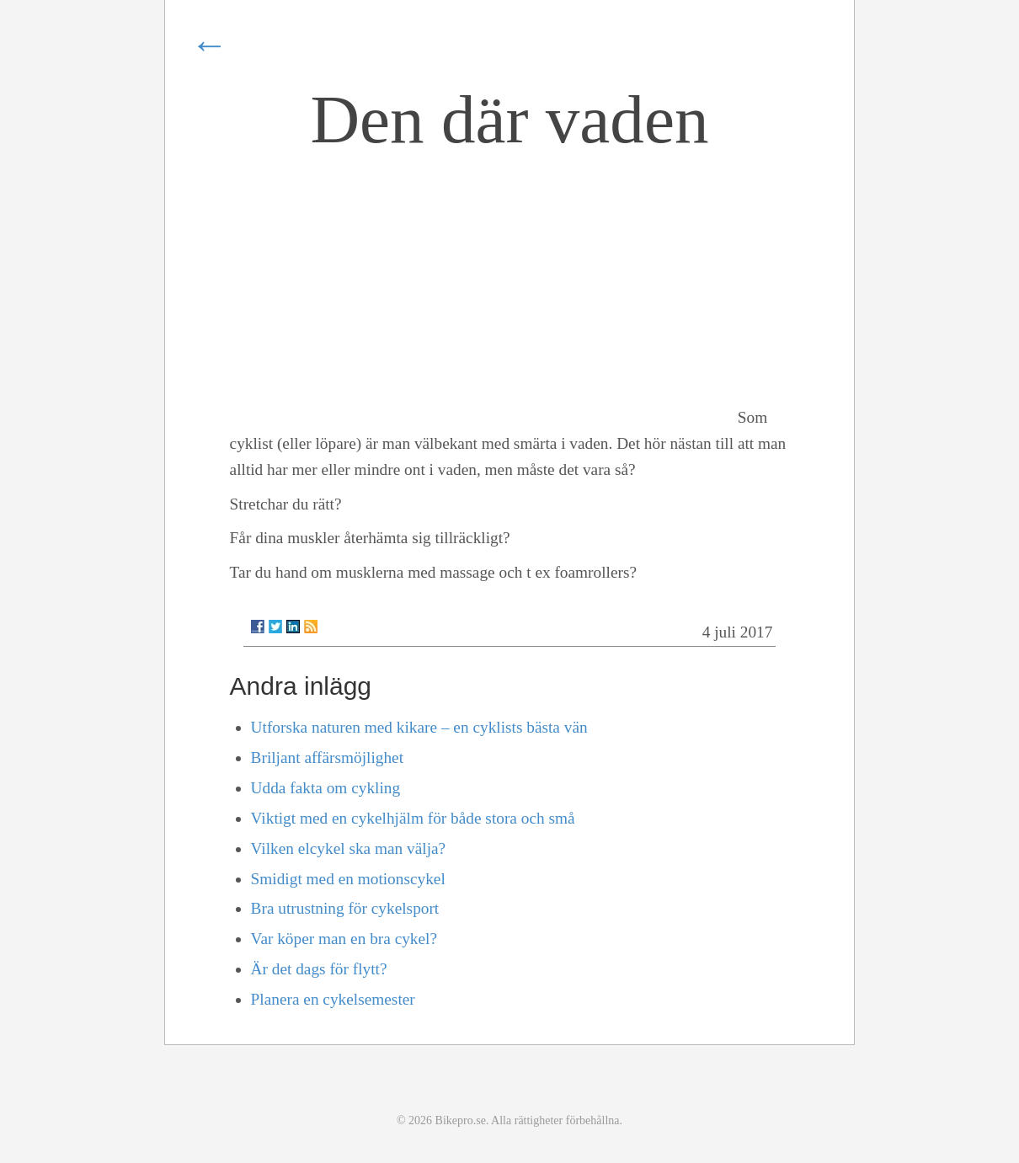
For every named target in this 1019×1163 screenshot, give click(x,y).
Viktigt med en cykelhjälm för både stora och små (413, 818)
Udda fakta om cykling (326, 788)
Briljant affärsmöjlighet (327, 757)
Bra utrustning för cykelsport (345, 908)
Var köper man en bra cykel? (344, 938)
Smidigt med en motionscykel (348, 879)
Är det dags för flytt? (319, 969)
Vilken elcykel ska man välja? (348, 848)
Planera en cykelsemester (333, 999)
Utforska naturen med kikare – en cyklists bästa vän (419, 727)
